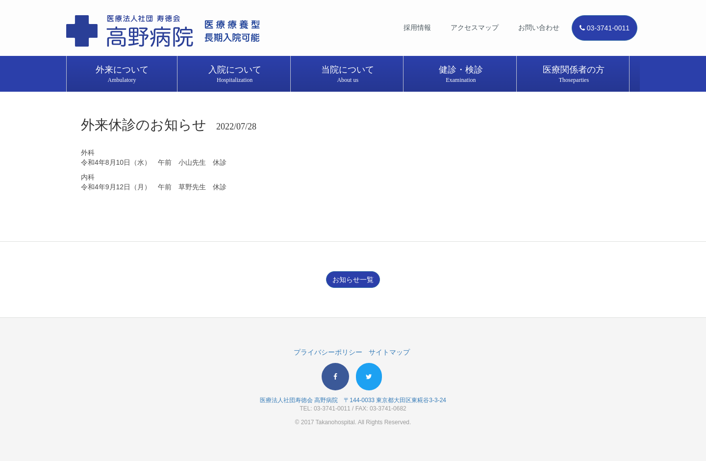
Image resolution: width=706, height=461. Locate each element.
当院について (347, 74)
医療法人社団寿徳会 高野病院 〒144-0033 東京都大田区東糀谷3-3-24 (353, 400)
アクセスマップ (475, 27)
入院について (234, 74)
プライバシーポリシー (328, 352)
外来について (122, 74)
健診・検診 (460, 74)
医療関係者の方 (573, 74)
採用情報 (417, 27)
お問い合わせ (538, 27)
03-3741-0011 (605, 28)
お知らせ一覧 (353, 279)
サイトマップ (389, 352)
